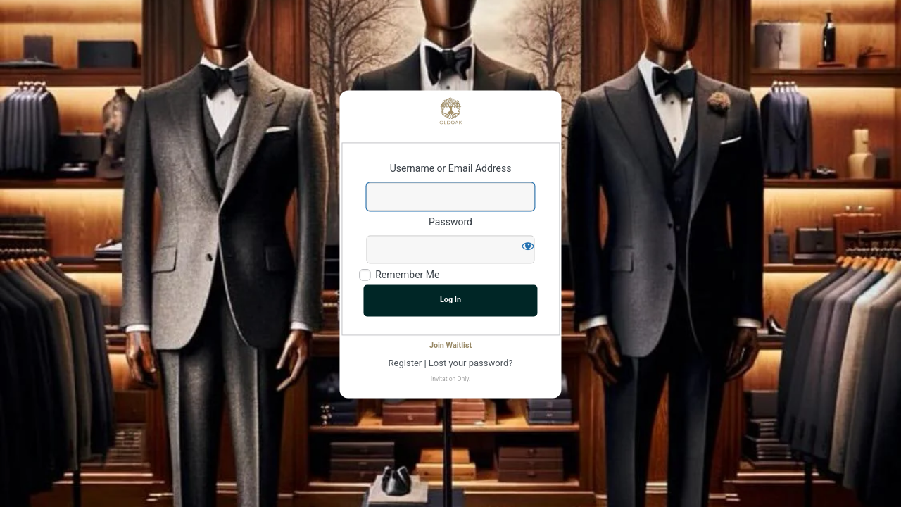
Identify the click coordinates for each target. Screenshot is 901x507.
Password (450, 221)
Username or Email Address (451, 169)
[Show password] (528, 246)
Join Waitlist (450, 346)
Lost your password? (471, 363)
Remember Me (407, 275)
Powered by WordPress (450, 110)
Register (405, 363)
